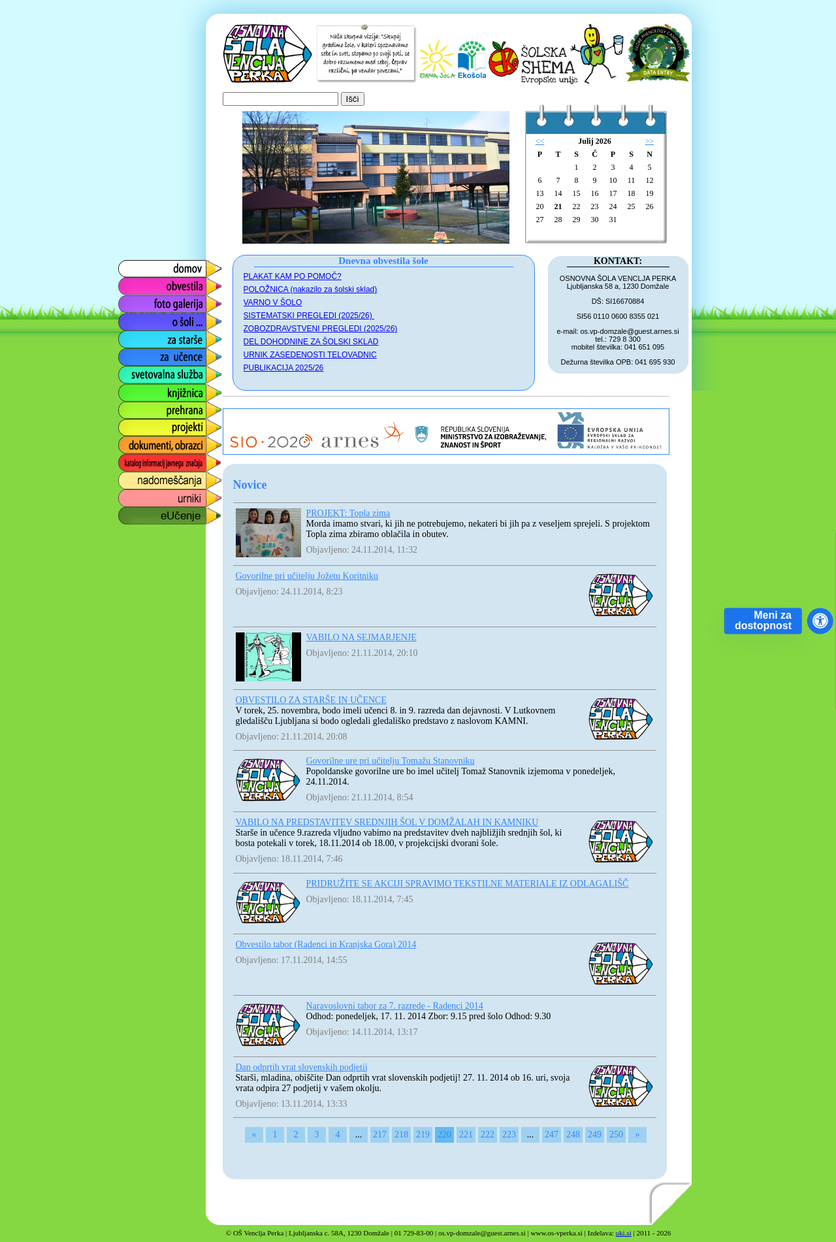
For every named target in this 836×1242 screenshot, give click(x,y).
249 (595, 1134)
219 (423, 1134)
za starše (137, 336)
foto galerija (143, 300)
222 (487, 1134)
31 (613, 219)
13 (540, 193)
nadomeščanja (150, 477)
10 (613, 180)
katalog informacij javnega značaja (157, 463)
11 (631, 180)
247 (551, 1134)
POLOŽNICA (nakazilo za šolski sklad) (311, 289)
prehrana (137, 406)
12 (650, 180)
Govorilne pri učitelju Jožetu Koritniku (307, 576)
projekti (133, 424)
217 (380, 1134)
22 (577, 206)
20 (540, 206)
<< (540, 141)
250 (616, 1134)
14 (558, 193)
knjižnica (136, 389)
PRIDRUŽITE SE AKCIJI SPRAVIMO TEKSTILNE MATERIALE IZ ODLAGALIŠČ (467, 884)
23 (595, 206)
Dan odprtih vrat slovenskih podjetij (302, 1067)
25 (631, 206)
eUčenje (135, 512)
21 (558, 206)
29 (577, 219)
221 (466, 1134)
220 (444, 1134)
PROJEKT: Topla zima (348, 513)
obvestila (136, 283)
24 (613, 206)
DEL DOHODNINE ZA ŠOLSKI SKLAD (311, 341)
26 (650, 206)
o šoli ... (134, 318)
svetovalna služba (157, 371)
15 (577, 193)
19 (650, 193)
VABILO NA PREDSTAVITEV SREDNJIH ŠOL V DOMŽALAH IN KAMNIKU (387, 822)
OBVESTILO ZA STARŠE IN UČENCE (311, 700)
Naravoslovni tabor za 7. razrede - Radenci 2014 (394, 1006)
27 (540, 219)
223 (509, 1134)
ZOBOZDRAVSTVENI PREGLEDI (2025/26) (321, 328)
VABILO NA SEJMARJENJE (361, 637)
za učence (140, 353)
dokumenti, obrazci (160, 442)
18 (631, 193)
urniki (128, 494)
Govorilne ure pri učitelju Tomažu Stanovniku (390, 761)
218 (401, 1134)
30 (595, 219)
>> (649, 141)
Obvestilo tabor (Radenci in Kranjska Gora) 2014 (326, 944)
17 (613, 193)
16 (595, 193)
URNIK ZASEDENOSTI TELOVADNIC (310, 354)
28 (558, 219)
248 (573, 1134)
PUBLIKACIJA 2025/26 (284, 367)
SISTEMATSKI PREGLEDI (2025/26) (309, 315)
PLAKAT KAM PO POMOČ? (293, 276)
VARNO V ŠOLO (273, 302)
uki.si (624, 1233)
